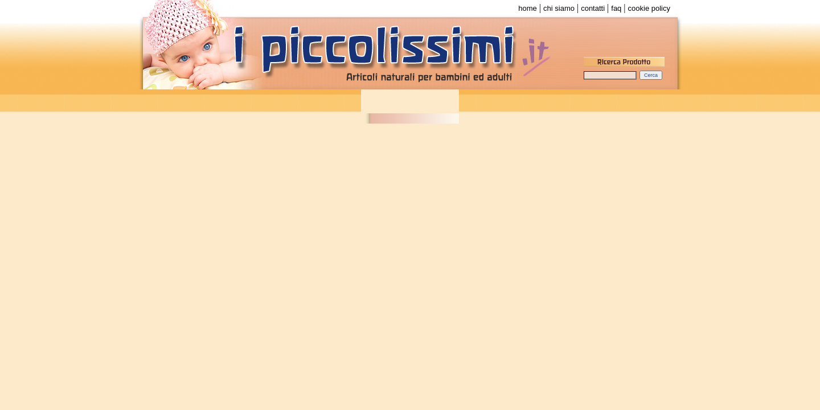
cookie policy (649, 8)
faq (616, 8)
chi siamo (559, 8)
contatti (593, 8)
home (527, 8)
